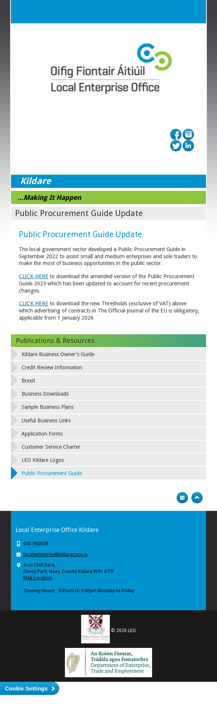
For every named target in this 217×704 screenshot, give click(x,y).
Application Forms (42, 434)
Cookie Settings (26, 688)
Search (179, 11)
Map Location (37, 578)
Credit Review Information (52, 367)
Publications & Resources (55, 340)
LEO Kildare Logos (43, 460)
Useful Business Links (46, 421)
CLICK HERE (33, 276)
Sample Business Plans (48, 407)
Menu (194, 11)
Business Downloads (45, 394)
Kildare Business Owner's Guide (58, 354)
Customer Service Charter (51, 447)
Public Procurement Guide (52, 473)
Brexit (28, 381)
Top (197, 497)
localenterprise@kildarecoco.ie (55, 554)
